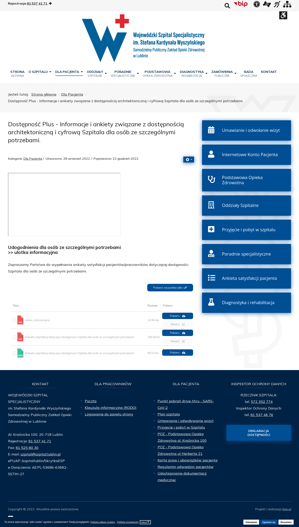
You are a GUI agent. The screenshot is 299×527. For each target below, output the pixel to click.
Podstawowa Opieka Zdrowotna (242, 180)
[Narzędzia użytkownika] (188, 160)
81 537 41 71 (40, 441)
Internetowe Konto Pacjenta (250, 154)
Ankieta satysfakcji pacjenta (249, 278)
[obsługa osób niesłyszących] (277, 5)
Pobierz (177, 316)
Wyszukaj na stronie (227, 5)
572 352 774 (262, 401)
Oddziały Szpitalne (240, 205)
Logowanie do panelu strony (109, 414)
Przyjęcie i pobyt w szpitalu (248, 229)
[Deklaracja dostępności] (257, 5)
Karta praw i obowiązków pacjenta (188, 460)
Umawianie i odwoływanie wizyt (186, 420)
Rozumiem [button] (286, 522)
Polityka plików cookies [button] (102, 522)
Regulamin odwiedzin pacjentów (186, 466)
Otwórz (178, 324)
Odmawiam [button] (251, 522)
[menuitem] (17, 73)
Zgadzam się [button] (268, 522)
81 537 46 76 (262, 414)
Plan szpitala (169, 414)
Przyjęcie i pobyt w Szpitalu (181, 427)
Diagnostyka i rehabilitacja (248, 302)
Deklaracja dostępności (259, 433)
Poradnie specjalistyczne (246, 254)
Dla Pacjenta (32, 159)
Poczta (91, 401)
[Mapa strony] (287, 5)
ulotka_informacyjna (37, 320)
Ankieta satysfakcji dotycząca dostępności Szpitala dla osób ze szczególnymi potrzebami (79, 337)
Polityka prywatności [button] (128, 522)
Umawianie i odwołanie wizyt (251, 130)
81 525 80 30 (27, 447)
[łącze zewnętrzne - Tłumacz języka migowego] (267, 5)
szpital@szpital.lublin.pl (41, 454)
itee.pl (286, 509)
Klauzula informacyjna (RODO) (110, 407)
